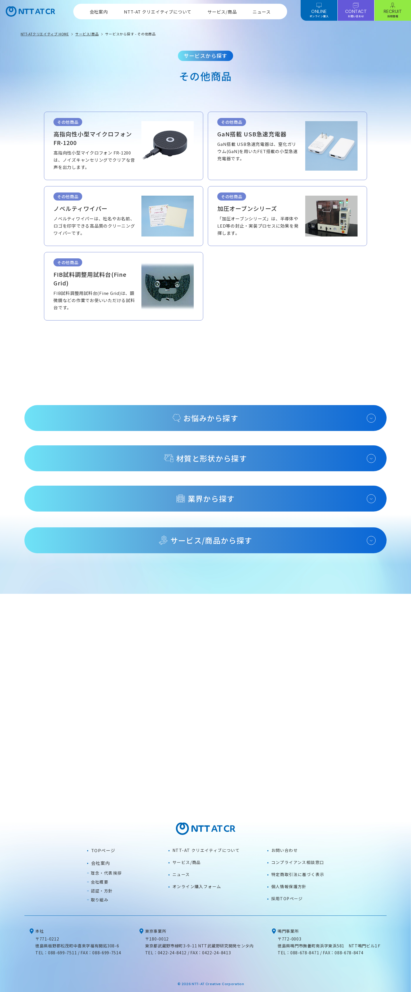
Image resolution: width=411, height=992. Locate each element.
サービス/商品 (222, 12)
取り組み (100, 900)
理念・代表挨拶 (106, 873)
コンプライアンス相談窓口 (297, 862)
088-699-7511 (62, 952)
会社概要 (100, 882)
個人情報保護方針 (289, 886)
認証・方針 (102, 891)
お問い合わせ (284, 850)
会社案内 (99, 12)
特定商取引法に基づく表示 (297, 874)
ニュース (261, 12)
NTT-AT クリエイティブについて (158, 12)
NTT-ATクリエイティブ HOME (45, 33)
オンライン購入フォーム (196, 886)
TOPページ (103, 850)
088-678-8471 (304, 952)
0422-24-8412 (172, 952)
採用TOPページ (287, 898)
